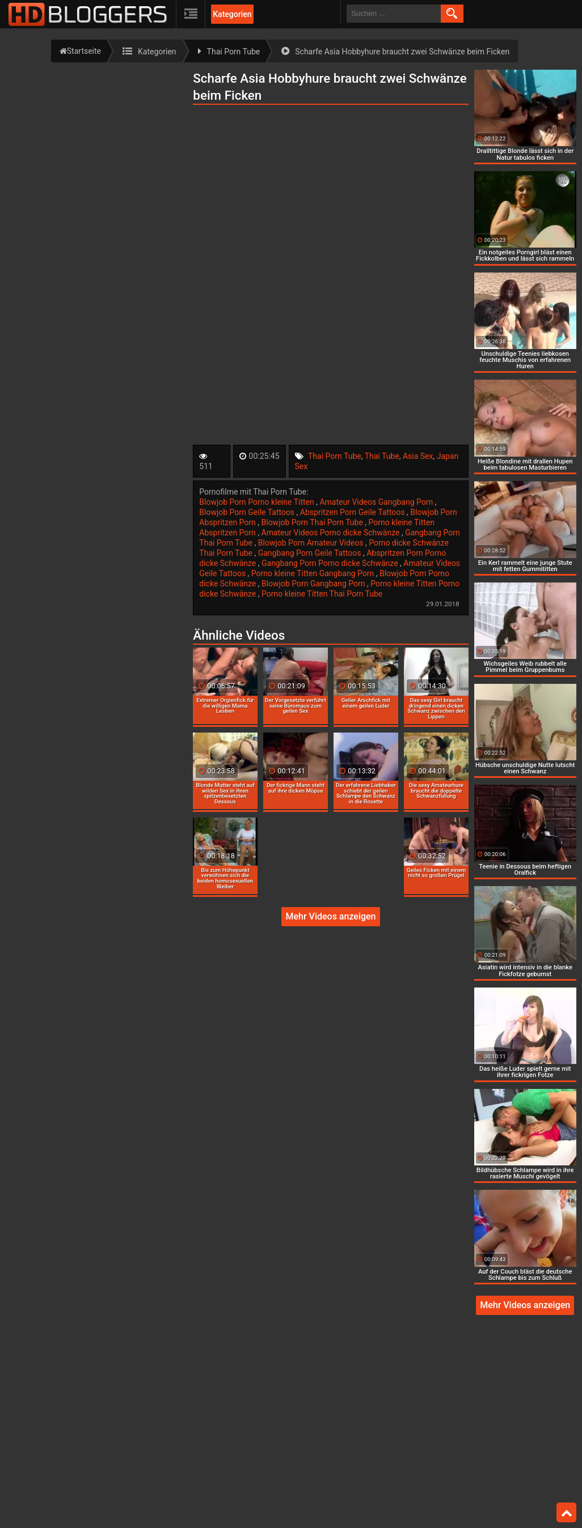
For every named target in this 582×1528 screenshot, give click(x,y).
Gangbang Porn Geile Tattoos (310, 552)
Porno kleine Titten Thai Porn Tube (322, 593)
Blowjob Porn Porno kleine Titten (257, 502)
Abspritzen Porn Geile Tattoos (353, 512)
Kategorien (232, 14)
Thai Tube (382, 456)
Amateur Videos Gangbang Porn (377, 502)
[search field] (394, 14)
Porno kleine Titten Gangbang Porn (313, 573)
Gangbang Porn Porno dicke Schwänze (331, 563)
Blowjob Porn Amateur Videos (311, 542)
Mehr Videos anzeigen (330, 916)
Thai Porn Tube (334, 456)
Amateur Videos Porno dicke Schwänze (332, 532)
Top (566, 1513)
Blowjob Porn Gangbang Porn (314, 583)
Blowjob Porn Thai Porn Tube (313, 522)
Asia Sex (418, 456)
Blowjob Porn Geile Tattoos (247, 512)
